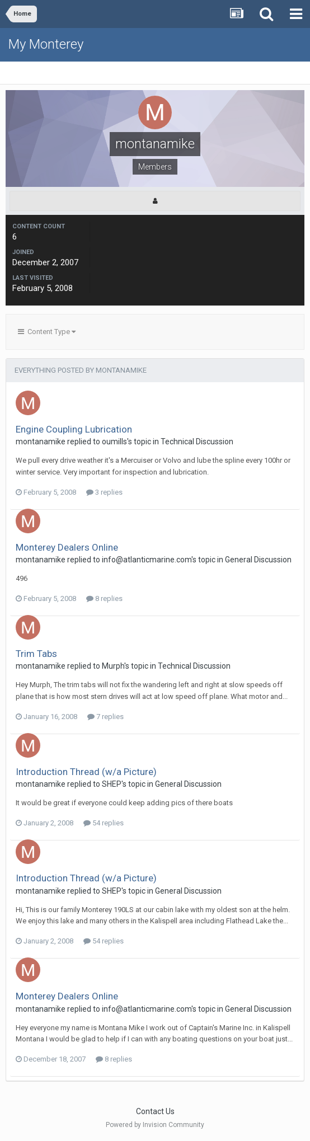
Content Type (47, 331)
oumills (114, 441)
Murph (113, 665)
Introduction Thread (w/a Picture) (86, 771)
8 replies (104, 598)
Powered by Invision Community (155, 1125)
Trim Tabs (36, 653)
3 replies (104, 492)
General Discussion (258, 559)
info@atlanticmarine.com (146, 559)
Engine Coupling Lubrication (74, 429)
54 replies (103, 823)
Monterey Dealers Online (67, 547)
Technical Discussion (197, 441)
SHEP (111, 784)
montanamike (40, 441)
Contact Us (155, 1111)
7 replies (105, 716)
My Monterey (45, 44)
